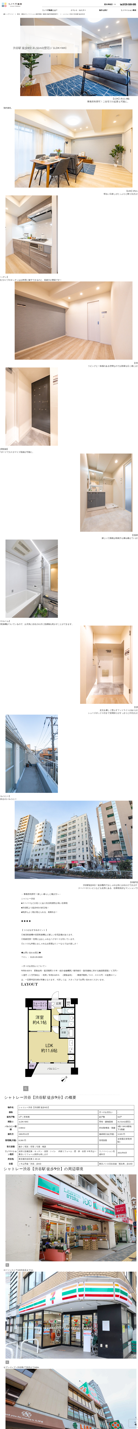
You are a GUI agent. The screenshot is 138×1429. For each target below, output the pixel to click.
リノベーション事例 (128, 10)
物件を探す (103, 10)
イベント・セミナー (78, 10)
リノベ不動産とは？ (49, 10)
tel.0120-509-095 (128, 4)
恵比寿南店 (108, 4)
